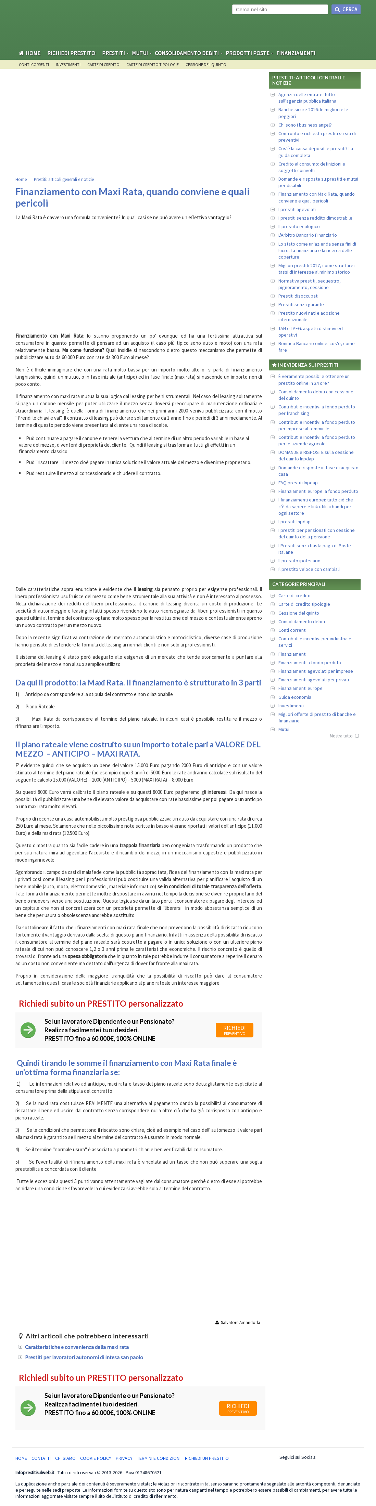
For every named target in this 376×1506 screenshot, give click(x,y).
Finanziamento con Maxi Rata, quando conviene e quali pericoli (316, 197)
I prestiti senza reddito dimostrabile (315, 218)
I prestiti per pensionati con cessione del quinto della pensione (316, 533)
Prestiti (113, 53)
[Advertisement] (140, 123)
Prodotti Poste (248, 53)
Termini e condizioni (158, 1458)
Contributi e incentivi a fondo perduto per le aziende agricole (316, 440)
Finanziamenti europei (301, 688)
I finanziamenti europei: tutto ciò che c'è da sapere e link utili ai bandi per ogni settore (315, 506)
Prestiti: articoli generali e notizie (64, 179)
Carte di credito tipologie (152, 64)
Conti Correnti (34, 64)
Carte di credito (103, 64)
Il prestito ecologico (299, 226)
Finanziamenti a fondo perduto (309, 662)
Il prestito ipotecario (299, 561)
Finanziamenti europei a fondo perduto (318, 491)
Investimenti (68, 64)
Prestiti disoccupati (298, 296)
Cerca (346, 9)
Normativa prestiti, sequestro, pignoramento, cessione (309, 284)
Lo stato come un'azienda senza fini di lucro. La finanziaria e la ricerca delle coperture (317, 250)
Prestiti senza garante (301, 304)
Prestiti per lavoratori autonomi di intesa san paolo (84, 1357)
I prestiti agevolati (297, 209)
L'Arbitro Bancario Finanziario (307, 235)
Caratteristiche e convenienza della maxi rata (77, 1347)
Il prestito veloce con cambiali (309, 569)
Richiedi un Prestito (207, 1458)
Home (29, 53)
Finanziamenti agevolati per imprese (315, 671)
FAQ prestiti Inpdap (298, 483)
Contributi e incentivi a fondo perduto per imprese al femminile (316, 425)
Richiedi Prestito (71, 53)
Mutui (140, 53)
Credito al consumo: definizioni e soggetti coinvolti (311, 167)
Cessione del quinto (206, 64)
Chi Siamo (65, 1458)
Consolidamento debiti (301, 621)
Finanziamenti (295, 53)
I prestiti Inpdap (294, 522)
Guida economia (294, 697)
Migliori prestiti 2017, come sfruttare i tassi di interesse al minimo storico (316, 268)
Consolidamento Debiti (187, 53)
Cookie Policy (95, 1458)
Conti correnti (292, 630)
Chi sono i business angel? (305, 125)
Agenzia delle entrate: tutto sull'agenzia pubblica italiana (307, 97)
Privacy (124, 1458)
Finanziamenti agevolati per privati (313, 680)
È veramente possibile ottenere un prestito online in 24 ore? (314, 379)
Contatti (41, 1458)
